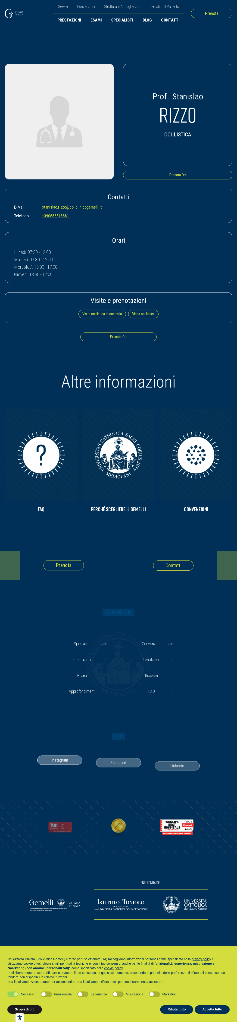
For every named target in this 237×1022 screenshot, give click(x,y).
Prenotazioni (151, 659)
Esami (96, 20)
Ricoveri (151, 675)
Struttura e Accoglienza (121, 6)
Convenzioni (86, 6)
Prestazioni (69, 20)
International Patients (163, 6)
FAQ (151, 691)
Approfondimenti (82, 691)
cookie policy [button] (113, 968)
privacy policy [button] (201, 959)
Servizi (63, 6)
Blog (147, 20)
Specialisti (122, 20)
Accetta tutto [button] (212, 1009)
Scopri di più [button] (24, 1009)
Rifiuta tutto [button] (177, 1009)
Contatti (170, 20)
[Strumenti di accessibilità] (19, 1017)
